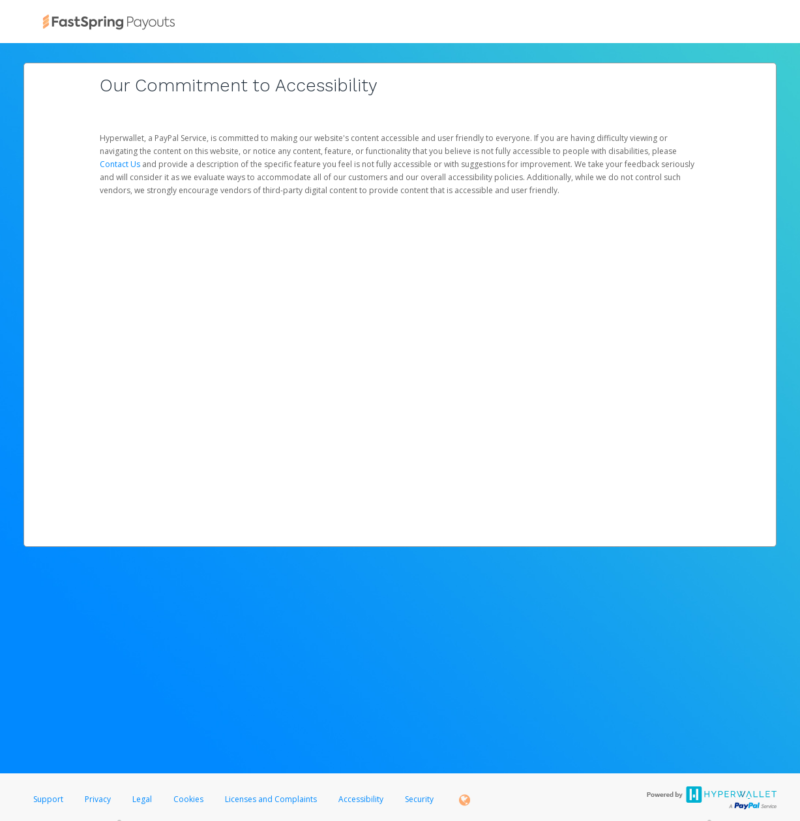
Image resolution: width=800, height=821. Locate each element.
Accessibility (360, 799)
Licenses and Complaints (272, 799)
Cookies (188, 799)
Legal (142, 799)
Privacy (98, 799)
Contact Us (121, 164)
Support (48, 799)
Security (419, 799)
